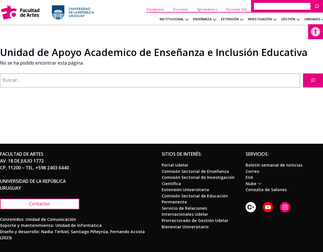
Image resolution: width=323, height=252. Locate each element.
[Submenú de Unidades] (322, 19)
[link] (315, 31)
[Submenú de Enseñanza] (213, 19)
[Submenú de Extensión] (241, 19)
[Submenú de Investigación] (274, 19)
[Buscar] (318, 6)
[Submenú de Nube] (259, 183)
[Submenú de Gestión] (297, 19)
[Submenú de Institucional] (186, 19)
